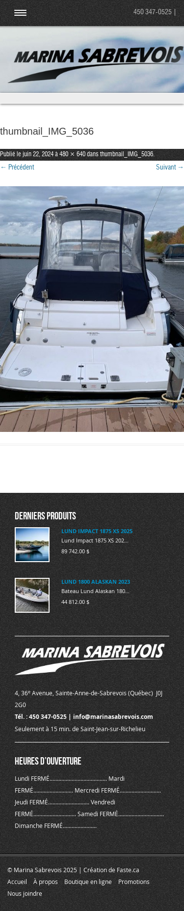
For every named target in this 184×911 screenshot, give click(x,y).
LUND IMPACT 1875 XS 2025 (96, 531)
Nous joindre (24, 893)
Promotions (134, 881)
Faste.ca (128, 870)
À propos (45, 881)
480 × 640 (72, 154)
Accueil (17, 881)
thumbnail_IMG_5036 (126, 154)
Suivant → (170, 167)
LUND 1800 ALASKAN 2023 (95, 581)
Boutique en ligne (88, 881)
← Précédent (17, 167)
